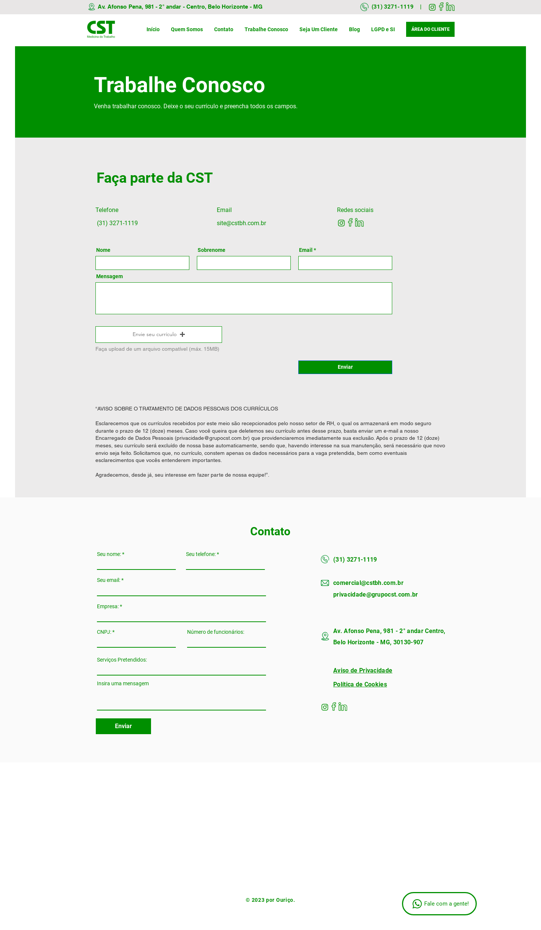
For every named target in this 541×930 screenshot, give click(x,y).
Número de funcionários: (215, 632)
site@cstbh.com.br (241, 223)
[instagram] (432, 6)
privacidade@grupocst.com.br (212, 438)
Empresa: (108, 606)
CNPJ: (104, 632)
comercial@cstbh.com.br (368, 582)
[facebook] (441, 6)
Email (306, 250)
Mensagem (109, 276)
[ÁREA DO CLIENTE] (430, 29)
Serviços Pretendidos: (122, 659)
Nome (103, 250)
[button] (158, 334)
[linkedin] (450, 6)
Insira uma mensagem (123, 683)
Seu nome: (109, 554)
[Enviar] (345, 367)
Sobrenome (211, 250)
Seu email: (108, 580)
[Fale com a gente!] (439, 903)
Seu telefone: (201, 554)
